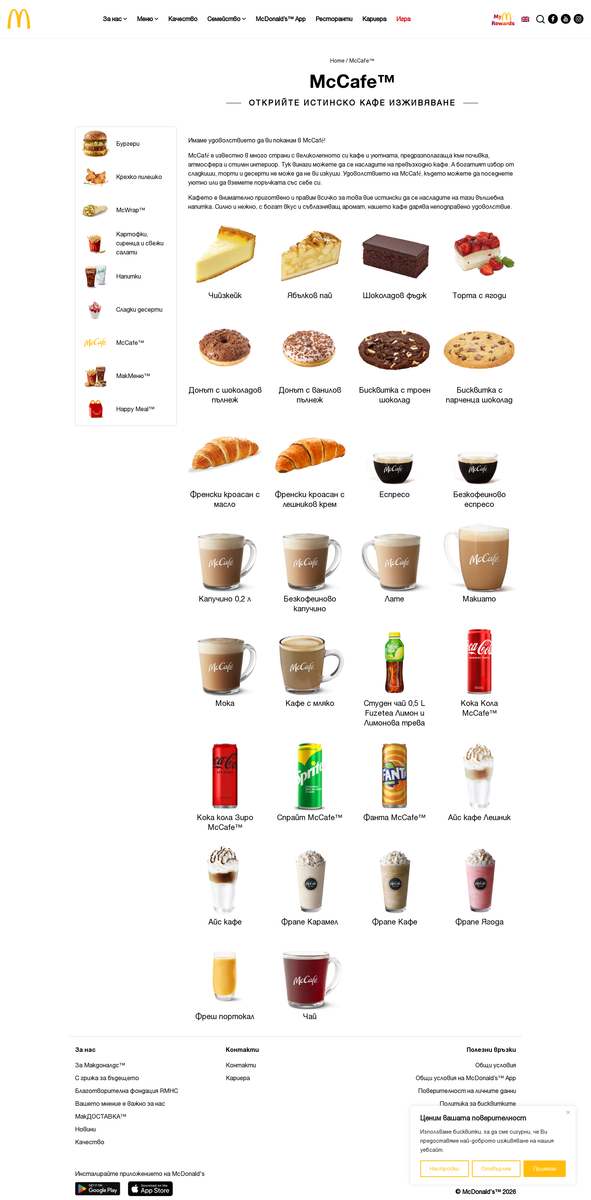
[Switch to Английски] (525, 19)
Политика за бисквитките (477, 1103)
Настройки (444, 1169)
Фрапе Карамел (309, 921)
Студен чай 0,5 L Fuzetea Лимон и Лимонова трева (394, 713)
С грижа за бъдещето (107, 1077)
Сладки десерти (120, 309)
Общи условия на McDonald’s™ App (466, 1077)
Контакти (241, 1065)
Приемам (544, 1169)
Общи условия (495, 1065)
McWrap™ (112, 210)
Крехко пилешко (120, 176)
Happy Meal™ (117, 409)
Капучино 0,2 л (225, 598)
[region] (493, 1145)
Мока (224, 703)
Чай (310, 1016)
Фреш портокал (224, 1016)
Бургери (109, 143)
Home (337, 61)
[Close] (568, 1112)
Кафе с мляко (309, 703)
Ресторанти (333, 18)
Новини (85, 1129)
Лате (394, 598)
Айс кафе (225, 921)
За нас (115, 18)
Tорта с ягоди (479, 295)
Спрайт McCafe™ (309, 817)
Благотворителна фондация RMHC (126, 1090)
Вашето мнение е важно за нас (120, 1103)
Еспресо (394, 494)
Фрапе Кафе (394, 921)
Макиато (479, 598)
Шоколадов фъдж (395, 295)
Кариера (374, 18)
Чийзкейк (225, 295)
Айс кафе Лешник (479, 817)
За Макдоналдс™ (100, 1065)
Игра (403, 18)
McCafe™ (111, 342)
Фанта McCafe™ (394, 817)
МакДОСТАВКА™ (100, 1116)
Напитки (110, 276)
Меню (147, 18)
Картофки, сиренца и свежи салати (121, 243)
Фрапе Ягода (479, 921)
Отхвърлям (496, 1169)
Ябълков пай (309, 295)
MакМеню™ (114, 375)
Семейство (226, 18)
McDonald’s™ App (281, 18)
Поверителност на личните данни (467, 1090)
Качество (183, 18)
